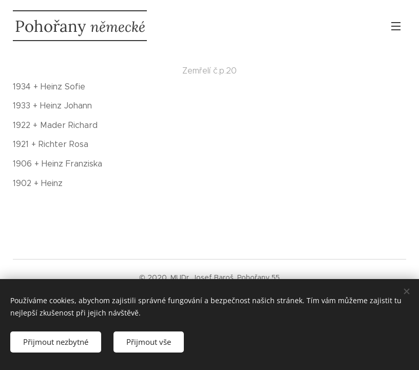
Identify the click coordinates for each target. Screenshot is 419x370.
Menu (396, 26)
